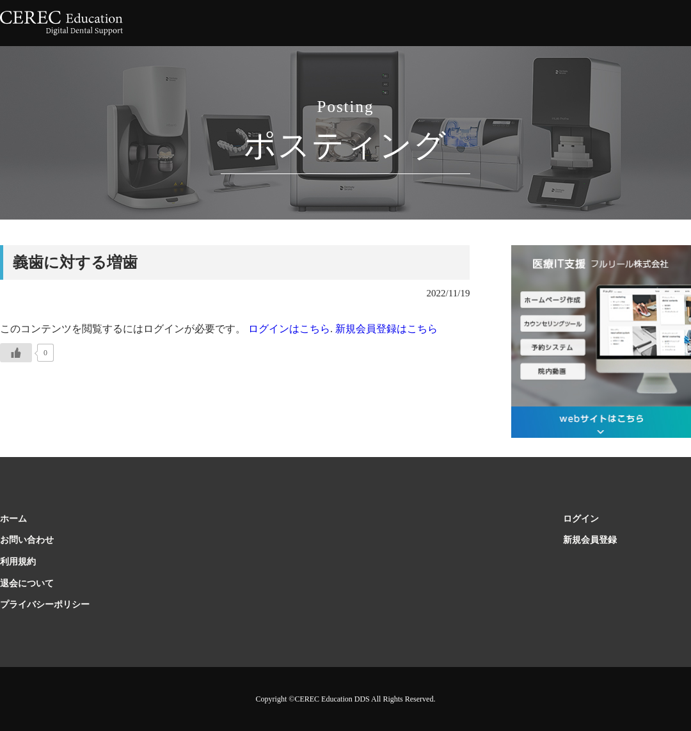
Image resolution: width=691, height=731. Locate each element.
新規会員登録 (590, 540)
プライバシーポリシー (45, 604)
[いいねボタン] (16, 352)
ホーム (13, 519)
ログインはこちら (288, 328)
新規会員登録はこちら (386, 328)
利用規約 (18, 561)
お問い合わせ (27, 540)
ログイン (581, 519)
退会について (27, 583)
